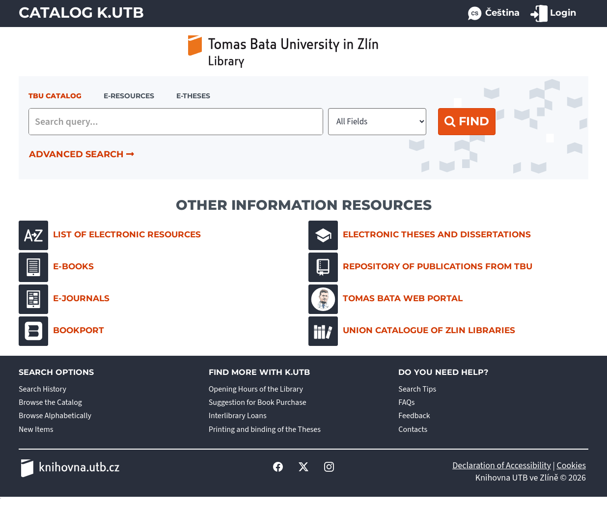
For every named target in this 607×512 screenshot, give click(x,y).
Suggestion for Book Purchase (257, 402)
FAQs (406, 402)
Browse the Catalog (50, 402)
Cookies (571, 465)
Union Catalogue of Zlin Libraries (411, 331)
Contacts (412, 429)
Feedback (414, 415)
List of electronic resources (110, 235)
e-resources (129, 95)
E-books (56, 267)
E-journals (64, 299)
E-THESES (193, 95)
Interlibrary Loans (238, 415)
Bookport (61, 331)
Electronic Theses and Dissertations (419, 235)
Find (466, 121)
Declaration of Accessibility (501, 465)
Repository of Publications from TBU (420, 267)
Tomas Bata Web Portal (385, 299)
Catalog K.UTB (81, 12)
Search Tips (417, 389)
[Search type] (377, 121)
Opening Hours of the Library (256, 389)
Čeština (493, 13)
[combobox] (176, 122)
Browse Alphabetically (55, 415)
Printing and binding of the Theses (265, 429)
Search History (42, 389)
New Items (36, 429)
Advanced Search (81, 154)
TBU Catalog (55, 95)
